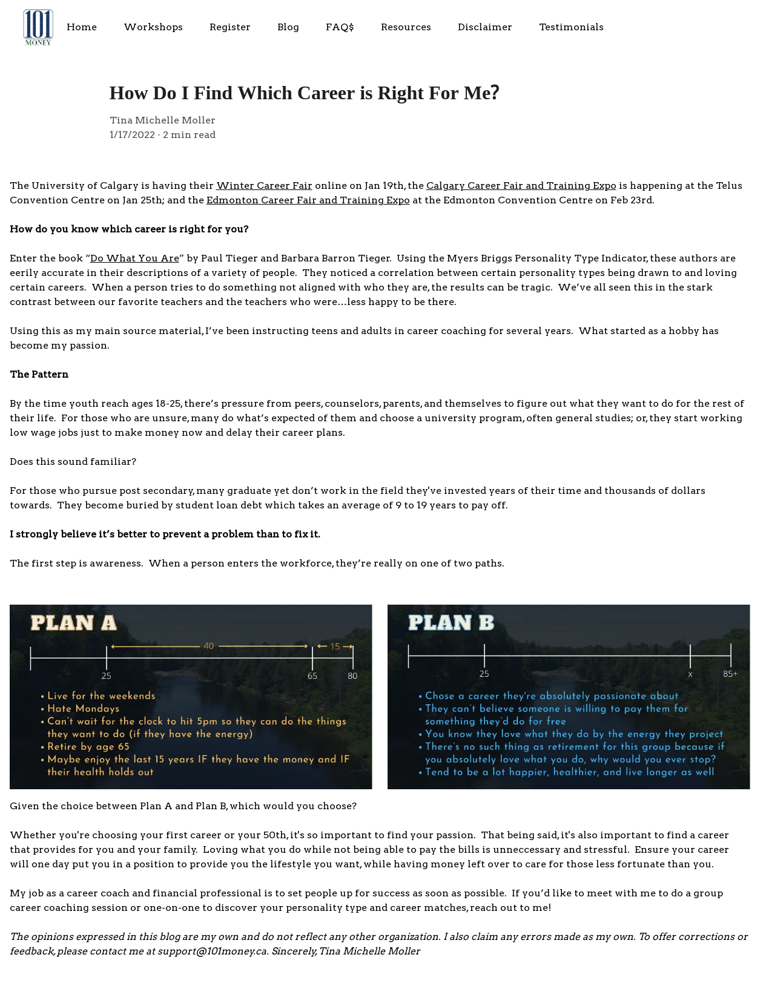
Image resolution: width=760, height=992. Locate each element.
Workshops (153, 27)
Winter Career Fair (264, 185)
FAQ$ (340, 27)
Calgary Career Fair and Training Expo (521, 185)
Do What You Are (134, 258)
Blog (288, 27)
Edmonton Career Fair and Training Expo (308, 200)
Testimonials (571, 27)
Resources (406, 27)
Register (230, 27)
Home (82, 27)
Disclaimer (485, 27)
